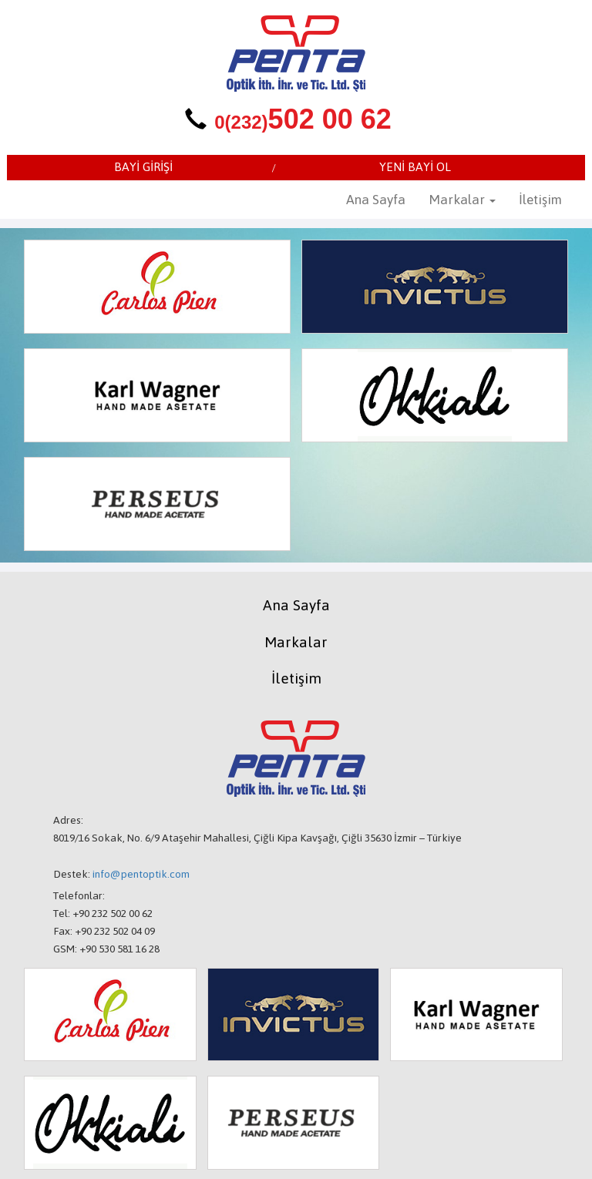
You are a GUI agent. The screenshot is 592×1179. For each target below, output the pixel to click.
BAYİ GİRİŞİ (143, 167)
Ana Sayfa (375, 199)
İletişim (540, 199)
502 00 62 (303, 119)
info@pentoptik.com (141, 874)
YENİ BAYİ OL (415, 167)
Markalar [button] (462, 199)
